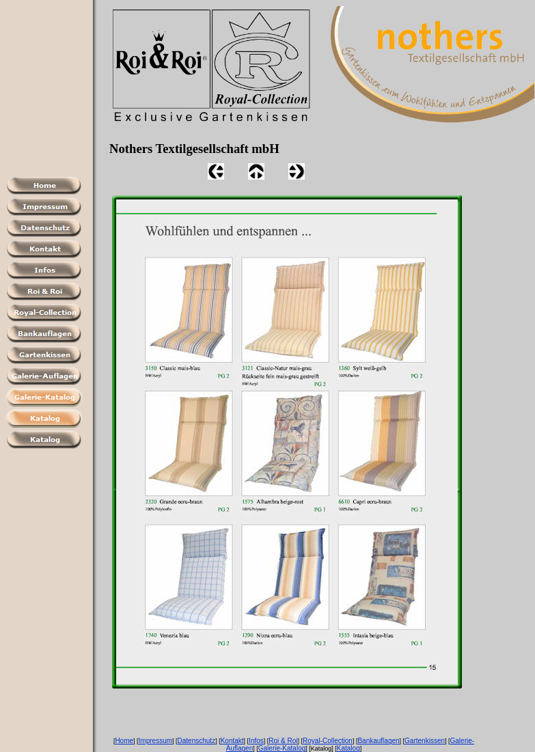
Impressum (155, 740)
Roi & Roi (283, 740)
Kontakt (232, 740)
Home (124, 740)
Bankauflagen (378, 740)
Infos (256, 740)
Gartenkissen (424, 740)
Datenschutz (197, 740)
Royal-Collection (328, 740)
